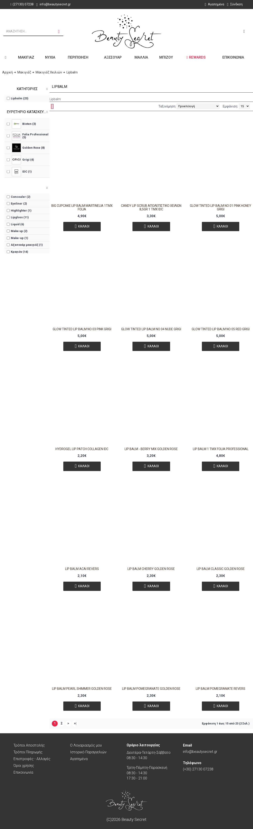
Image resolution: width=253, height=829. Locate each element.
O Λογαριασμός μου (86, 745)
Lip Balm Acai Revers (82, 569)
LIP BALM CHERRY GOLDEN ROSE (151, 569)
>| (75, 723)
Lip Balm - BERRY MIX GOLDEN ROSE (151, 449)
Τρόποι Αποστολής (29, 745)
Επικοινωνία (23, 772)
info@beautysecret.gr (200, 748)
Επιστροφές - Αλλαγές (32, 759)
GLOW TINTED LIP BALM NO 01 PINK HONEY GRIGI (220, 207)
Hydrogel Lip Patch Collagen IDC (81, 449)
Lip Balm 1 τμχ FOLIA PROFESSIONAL (220, 449)
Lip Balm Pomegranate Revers (220, 688)
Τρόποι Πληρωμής (28, 752)
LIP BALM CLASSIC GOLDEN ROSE (221, 569)
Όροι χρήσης (24, 765)
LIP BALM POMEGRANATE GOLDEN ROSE (151, 688)
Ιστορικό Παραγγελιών (88, 752)
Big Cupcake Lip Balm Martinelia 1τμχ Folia (82, 207)
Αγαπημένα (79, 759)
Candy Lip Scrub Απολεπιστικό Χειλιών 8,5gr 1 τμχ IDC (151, 207)
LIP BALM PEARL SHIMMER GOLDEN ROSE (82, 688)
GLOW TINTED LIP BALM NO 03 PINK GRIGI (82, 329)
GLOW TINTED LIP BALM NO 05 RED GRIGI (221, 329)
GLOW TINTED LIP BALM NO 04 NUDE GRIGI (151, 329)
